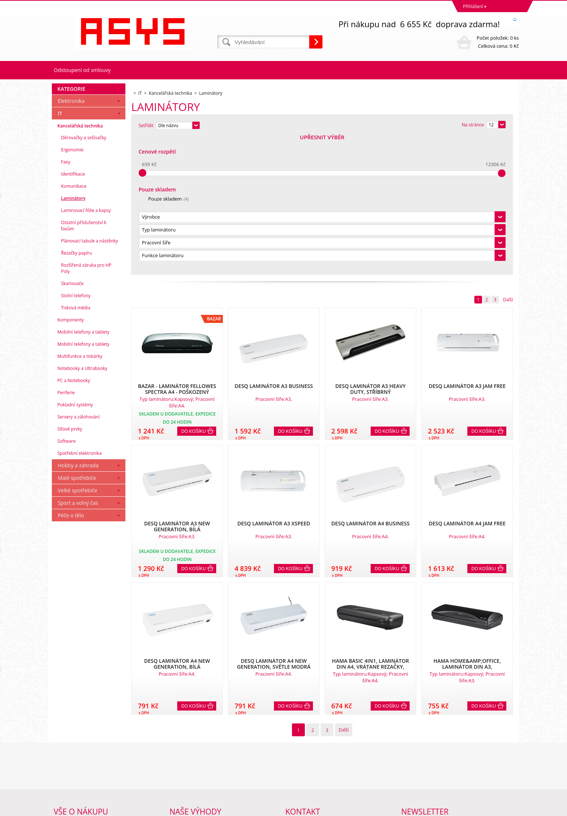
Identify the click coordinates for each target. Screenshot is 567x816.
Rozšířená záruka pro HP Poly (86, 406)
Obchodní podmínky (75, 747)
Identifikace (73, 312)
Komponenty (70, 458)
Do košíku (193, 292)
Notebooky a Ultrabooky (82, 507)
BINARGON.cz (505, 808)
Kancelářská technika (80, 264)
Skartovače (72, 422)
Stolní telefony (75, 434)
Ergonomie (72, 288)
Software (66, 579)
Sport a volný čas (78, 641)
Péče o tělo (71, 653)
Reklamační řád (69, 757)
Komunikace (73, 324)
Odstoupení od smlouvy (82, 69)
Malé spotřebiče (77, 616)
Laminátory (73, 337)
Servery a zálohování (78, 555)
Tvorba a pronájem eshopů (461, 808)
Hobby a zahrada (78, 603)
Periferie (66, 531)
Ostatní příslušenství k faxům (83, 364)
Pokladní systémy (75, 543)
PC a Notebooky (73, 519)
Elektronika (71, 239)
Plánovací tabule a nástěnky (89, 379)
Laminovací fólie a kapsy (86, 349)
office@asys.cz (300, 780)
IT (60, 251)
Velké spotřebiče (77, 628)
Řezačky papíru (76, 391)
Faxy (65, 300)
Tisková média (75, 446)
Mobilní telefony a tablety (83, 470)
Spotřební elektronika (79, 592)
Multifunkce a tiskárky (79, 495)
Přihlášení (473, 6)
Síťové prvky (69, 567)
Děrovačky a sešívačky (83, 276)
